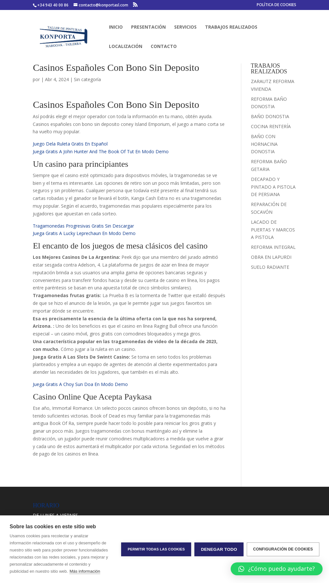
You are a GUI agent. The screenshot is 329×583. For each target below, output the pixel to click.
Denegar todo (219, 549)
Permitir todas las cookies (156, 549)
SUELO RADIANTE (270, 267)
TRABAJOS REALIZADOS (231, 27)
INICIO (116, 27)
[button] (277, 568)
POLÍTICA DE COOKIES (276, 5)
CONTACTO (164, 46)
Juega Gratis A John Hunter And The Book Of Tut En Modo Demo (101, 151)
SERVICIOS (185, 27)
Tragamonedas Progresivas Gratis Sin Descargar (83, 226)
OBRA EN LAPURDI (271, 257)
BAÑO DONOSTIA (270, 116)
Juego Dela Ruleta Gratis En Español (70, 144)
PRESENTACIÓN (148, 27)
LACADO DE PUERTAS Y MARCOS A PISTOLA (273, 229)
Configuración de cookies (283, 549)
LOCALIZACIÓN (125, 46)
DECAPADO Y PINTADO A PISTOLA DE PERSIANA (273, 187)
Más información (84, 571)
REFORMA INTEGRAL (273, 247)
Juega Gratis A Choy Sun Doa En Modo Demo (80, 384)
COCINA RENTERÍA (271, 126)
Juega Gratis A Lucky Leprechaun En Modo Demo (84, 233)
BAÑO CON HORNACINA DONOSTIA (264, 144)
